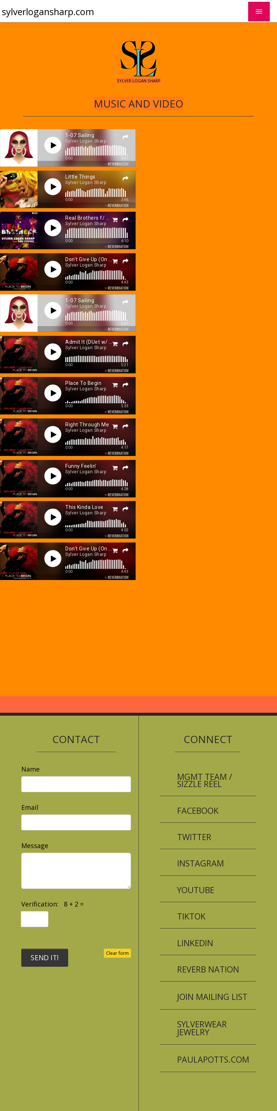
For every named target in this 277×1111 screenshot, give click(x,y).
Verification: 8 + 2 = (54, 904)
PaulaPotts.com (213, 1059)
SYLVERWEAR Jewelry (202, 1028)
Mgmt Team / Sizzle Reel (204, 780)
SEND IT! (45, 957)
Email (29, 807)
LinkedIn (195, 943)
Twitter (194, 837)
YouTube (195, 890)
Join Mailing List (212, 996)
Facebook (198, 810)
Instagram (200, 863)
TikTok (191, 916)
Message (34, 845)
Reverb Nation (208, 969)
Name (30, 769)
